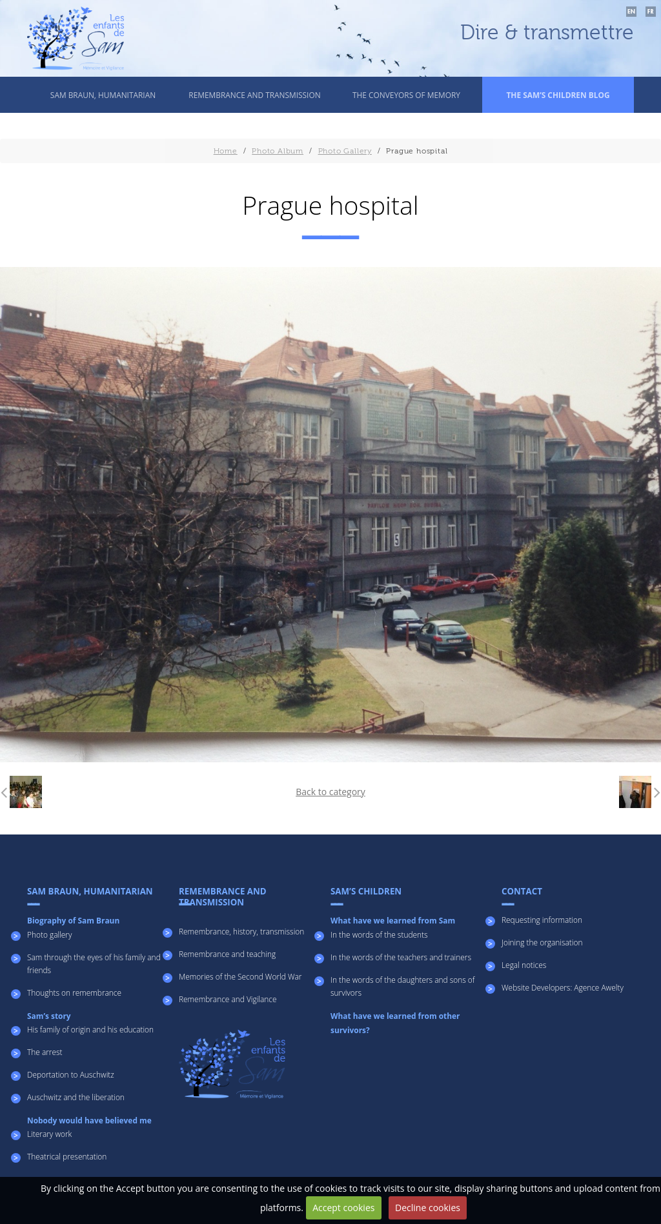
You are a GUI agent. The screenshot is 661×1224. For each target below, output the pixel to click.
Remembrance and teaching (227, 954)
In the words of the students (379, 934)
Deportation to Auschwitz (70, 1074)
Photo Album (277, 150)
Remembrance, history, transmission (241, 931)
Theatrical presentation (67, 1156)
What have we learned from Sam (392, 920)
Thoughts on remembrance (74, 992)
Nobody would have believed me (89, 1120)
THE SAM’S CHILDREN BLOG (557, 95)
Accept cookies (343, 1207)
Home (226, 150)
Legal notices (524, 965)
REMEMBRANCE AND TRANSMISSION (254, 95)
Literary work (49, 1134)
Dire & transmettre (547, 32)
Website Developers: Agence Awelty (563, 987)
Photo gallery (49, 934)
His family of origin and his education (90, 1029)
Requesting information (542, 919)
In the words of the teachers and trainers (400, 957)
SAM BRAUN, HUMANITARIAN (103, 95)
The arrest (44, 1052)
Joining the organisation (542, 942)
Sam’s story (49, 1016)
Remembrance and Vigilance (228, 999)
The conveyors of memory (406, 95)
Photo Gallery (345, 150)
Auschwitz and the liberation (76, 1097)
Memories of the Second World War (240, 976)
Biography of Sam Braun (73, 920)
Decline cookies (427, 1207)
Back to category (330, 791)
